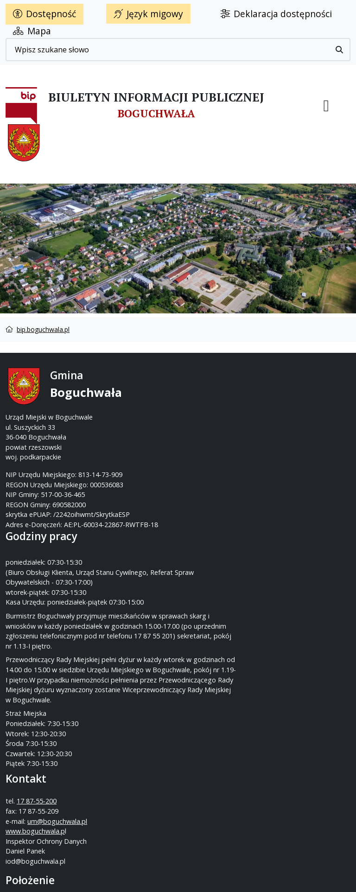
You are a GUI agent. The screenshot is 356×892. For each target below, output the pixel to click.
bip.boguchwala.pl (43, 329)
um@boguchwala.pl (213, 426)
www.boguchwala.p (213, 436)
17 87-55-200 (215, 396)
